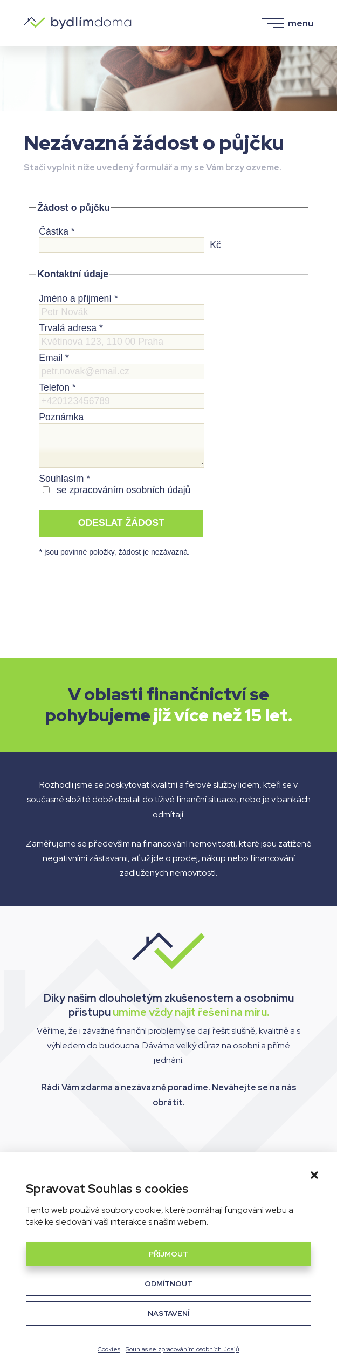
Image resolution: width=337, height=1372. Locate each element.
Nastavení (168, 1313)
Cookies (109, 1349)
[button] (314, 1175)
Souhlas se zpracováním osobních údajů (182, 1349)
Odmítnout (168, 1283)
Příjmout (168, 1254)
